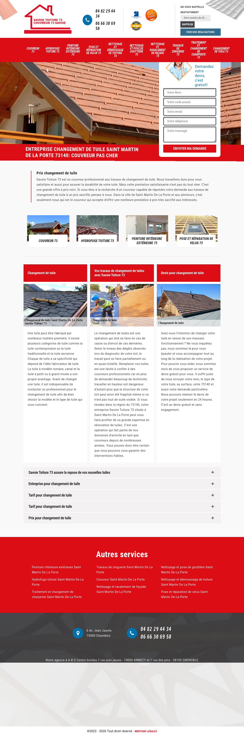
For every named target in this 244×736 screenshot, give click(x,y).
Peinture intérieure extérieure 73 (73, 50)
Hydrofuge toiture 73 (53, 50)
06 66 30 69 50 (105, 26)
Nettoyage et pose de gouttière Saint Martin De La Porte (187, 569)
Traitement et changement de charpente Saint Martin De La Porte (57, 594)
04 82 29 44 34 (105, 14)
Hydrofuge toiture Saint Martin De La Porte (58, 582)
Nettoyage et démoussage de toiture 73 (115, 50)
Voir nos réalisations (200, 32)
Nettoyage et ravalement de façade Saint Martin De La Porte (121, 589)
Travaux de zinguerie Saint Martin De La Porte (124, 569)
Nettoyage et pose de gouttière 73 (137, 50)
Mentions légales (146, 731)
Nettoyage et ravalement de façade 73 (158, 50)
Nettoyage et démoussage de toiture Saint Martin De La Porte (187, 582)
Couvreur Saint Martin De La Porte (120, 579)
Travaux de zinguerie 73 (178, 50)
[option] (48, 231)
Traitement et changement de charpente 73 (198, 50)
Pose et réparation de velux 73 (93, 50)
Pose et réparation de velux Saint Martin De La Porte (184, 594)
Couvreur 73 (33, 50)
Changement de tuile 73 (221, 50)
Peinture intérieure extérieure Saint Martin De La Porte (56, 569)
